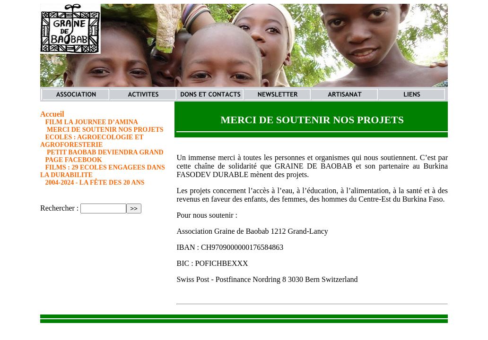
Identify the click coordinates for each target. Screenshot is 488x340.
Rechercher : (59, 208)
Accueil (52, 114)
